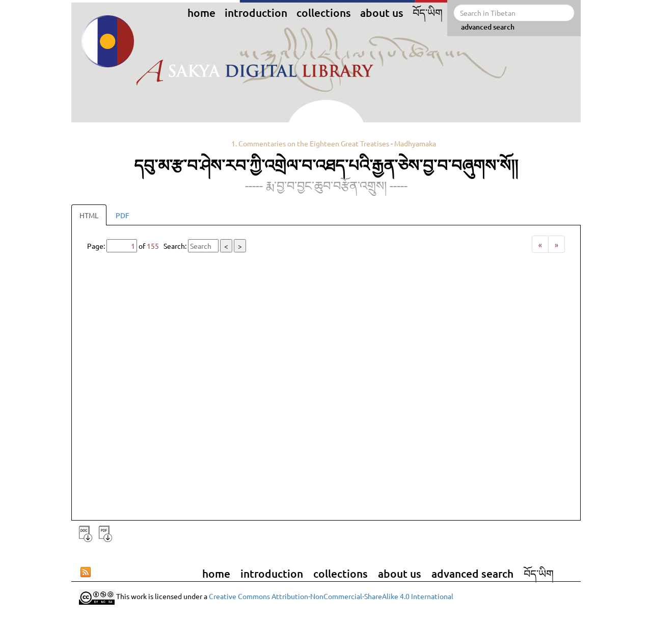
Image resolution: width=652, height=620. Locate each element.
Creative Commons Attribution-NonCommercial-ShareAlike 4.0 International (331, 596)
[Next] (556, 244)
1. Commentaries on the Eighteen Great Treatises (310, 143)
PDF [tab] (122, 215)
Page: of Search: (166, 245)
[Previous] (540, 244)
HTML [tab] (88, 215)
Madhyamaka (415, 143)
